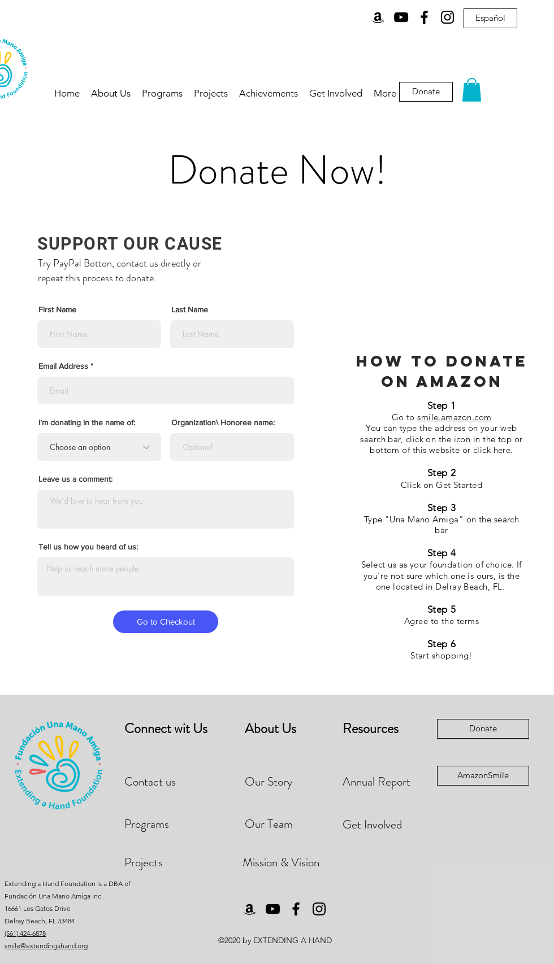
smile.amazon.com (454, 417)
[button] (472, 90)
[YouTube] (401, 17)
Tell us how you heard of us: (88, 547)
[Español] (490, 18)
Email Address (63, 366)
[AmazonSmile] (483, 776)
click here (492, 449)
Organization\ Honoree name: (223, 422)
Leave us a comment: (75, 479)
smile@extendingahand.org (46, 945)
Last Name (189, 309)
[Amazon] (378, 17)
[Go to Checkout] (165, 621)
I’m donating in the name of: (86, 422)
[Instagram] (447, 17)
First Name (57, 309)
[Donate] (483, 729)
